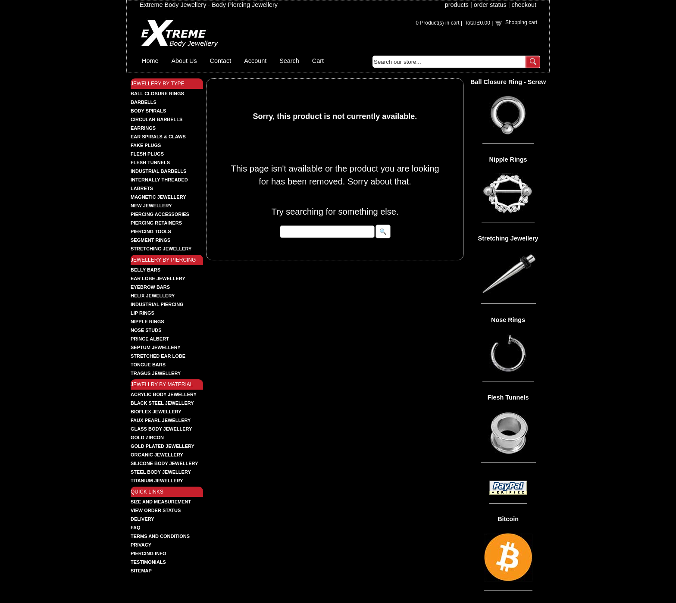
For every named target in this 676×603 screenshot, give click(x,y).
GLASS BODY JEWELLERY (161, 428)
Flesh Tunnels (508, 397)
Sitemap (141, 570)
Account (255, 60)
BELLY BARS (145, 269)
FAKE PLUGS (146, 145)
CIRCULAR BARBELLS (156, 119)
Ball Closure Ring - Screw (508, 81)
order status (490, 4)
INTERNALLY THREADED (159, 179)
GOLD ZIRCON (147, 437)
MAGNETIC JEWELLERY (158, 197)
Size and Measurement (161, 501)
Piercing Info (148, 553)
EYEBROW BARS (150, 287)
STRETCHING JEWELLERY (161, 248)
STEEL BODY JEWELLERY (161, 472)
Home (150, 60)
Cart (318, 60)
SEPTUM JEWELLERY (156, 347)
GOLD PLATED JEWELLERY (162, 446)
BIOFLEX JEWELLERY (156, 411)
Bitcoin (508, 519)
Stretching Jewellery (508, 238)
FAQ (136, 527)
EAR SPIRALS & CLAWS (158, 136)
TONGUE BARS (148, 364)
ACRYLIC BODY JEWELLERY (164, 394)
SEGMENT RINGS (150, 240)
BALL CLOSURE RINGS (157, 93)
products (457, 4)
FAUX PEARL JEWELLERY (161, 420)
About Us (184, 60)
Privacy (141, 544)
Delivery (142, 519)
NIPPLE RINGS (147, 321)
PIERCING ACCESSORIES (160, 214)
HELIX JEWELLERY (153, 295)
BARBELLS (143, 102)
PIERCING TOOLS (151, 231)
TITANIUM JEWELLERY (157, 480)
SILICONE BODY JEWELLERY (164, 463)
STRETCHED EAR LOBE (158, 356)
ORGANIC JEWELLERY (157, 454)
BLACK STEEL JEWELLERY (162, 403)
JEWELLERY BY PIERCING (163, 260)
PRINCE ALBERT (150, 338)
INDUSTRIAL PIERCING (157, 304)
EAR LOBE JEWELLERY (158, 278)
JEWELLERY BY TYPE (158, 84)
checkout (523, 4)
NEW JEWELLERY (151, 205)
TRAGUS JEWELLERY (156, 373)
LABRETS (142, 188)
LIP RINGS (142, 313)
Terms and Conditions (160, 536)
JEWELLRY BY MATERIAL (162, 384)
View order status (156, 510)
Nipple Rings (508, 159)
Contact (221, 60)
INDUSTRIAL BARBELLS (158, 171)
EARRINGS (143, 128)
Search (289, 60)
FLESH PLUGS (147, 153)
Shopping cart (521, 22)
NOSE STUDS (146, 330)
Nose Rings (508, 319)
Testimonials (148, 562)
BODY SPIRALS (148, 110)
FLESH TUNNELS (150, 162)
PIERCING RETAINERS (156, 222)
